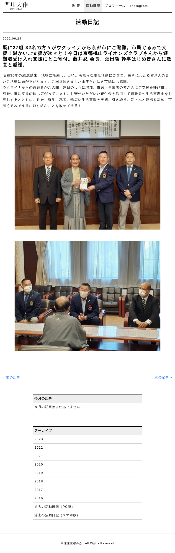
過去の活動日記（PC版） (54, 506)
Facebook (157, 6)
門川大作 (16, 6)
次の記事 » (163, 377)
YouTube (170, 6)
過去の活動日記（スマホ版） (57, 515)
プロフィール (115, 6)
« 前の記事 (11, 377)
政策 (76, 6)
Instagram (139, 6)
